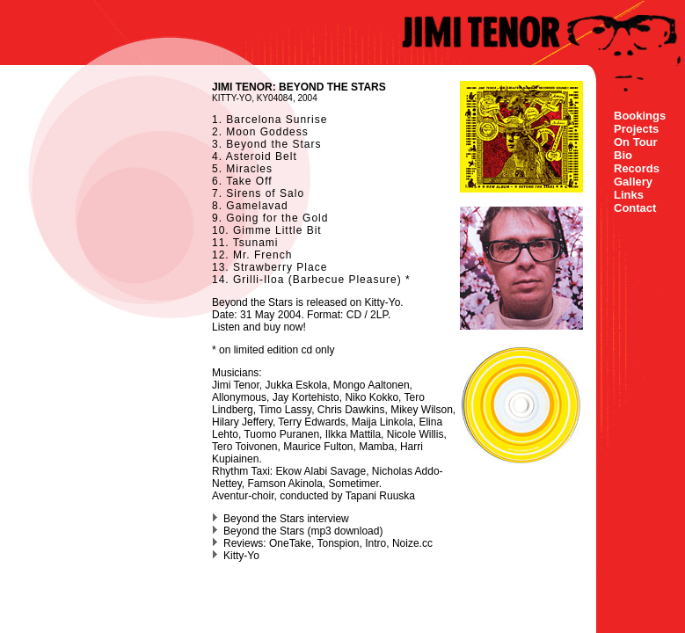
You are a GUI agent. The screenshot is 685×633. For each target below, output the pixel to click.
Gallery (633, 181)
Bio (623, 155)
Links (629, 194)
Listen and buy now (257, 327)
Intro (375, 543)
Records (636, 168)
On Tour (636, 142)
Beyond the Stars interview (286, 519)
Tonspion (338, 543)
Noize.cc (412, 543)
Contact (635, 208)
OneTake (290, 543)
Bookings (640, 115)
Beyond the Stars (263, 531)
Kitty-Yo (382, 302)
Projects (636, 128)
